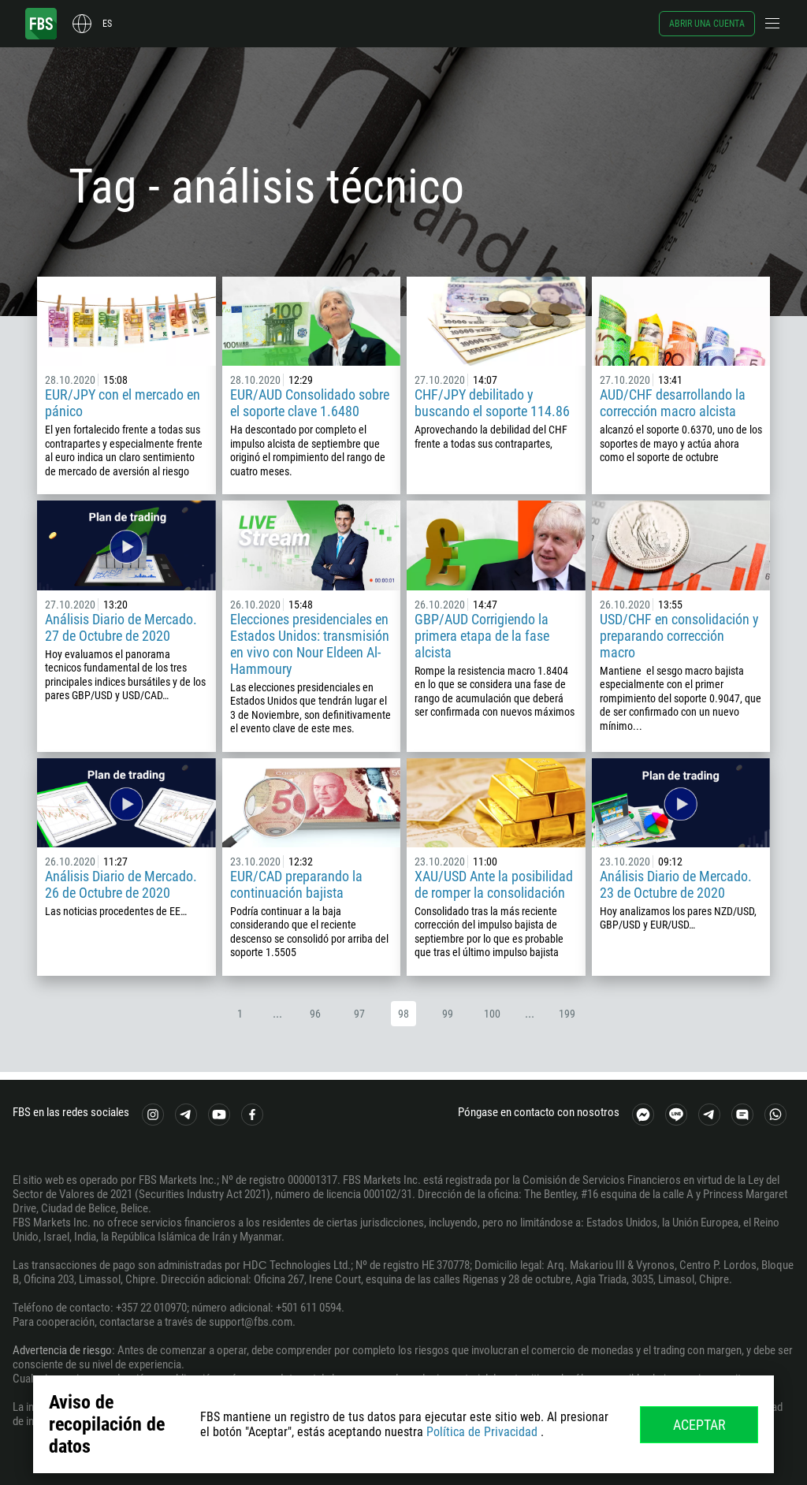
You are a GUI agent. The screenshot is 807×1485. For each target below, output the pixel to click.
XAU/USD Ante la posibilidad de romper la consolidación (494, 884)
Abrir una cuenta (707, 23)
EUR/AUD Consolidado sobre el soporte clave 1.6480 (309, 402)
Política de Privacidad (481, 1431)
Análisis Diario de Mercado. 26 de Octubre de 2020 (121, 884)
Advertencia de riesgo (62, 1350)
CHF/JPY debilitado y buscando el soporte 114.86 (492, 402)
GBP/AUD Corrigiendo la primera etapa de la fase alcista (482, 636)
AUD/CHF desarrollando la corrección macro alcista (673, 402)
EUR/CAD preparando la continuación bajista (296, 884)
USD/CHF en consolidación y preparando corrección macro (679, 636)
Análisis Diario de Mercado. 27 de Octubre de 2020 (121, 627)
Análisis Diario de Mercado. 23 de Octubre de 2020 (676, 884)
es (107, 23)
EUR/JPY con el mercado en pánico (122, 402)
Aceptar (699, 1424)
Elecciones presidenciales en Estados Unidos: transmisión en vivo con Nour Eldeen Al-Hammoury (309, 644)
